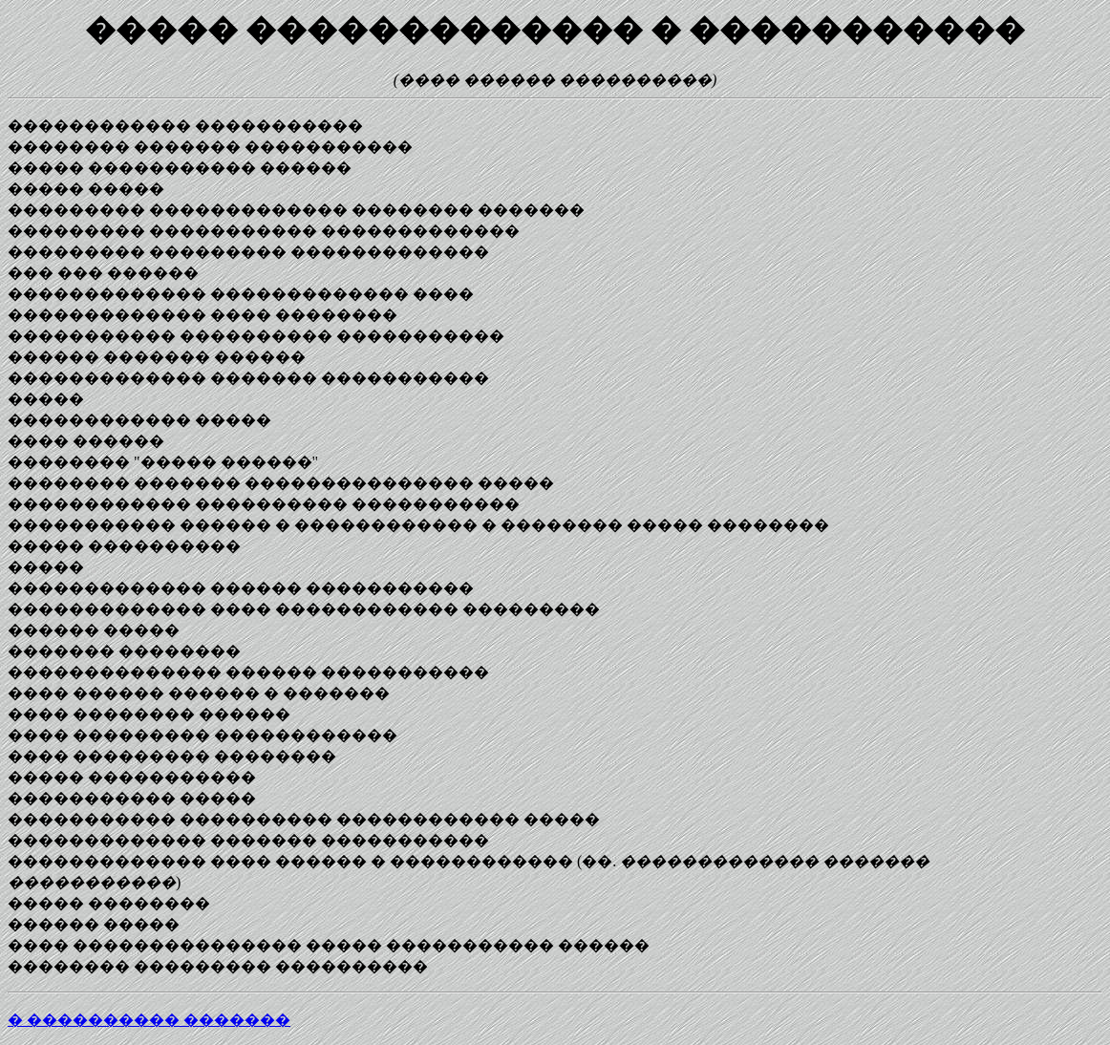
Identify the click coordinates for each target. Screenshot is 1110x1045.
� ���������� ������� (149, 1020)
